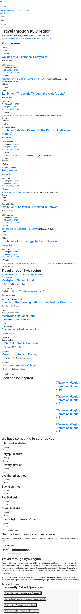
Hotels (11, 275)
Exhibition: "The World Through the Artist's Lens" (33, 93)
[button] (3, 20)
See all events (8, 267)
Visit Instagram (8, 546)
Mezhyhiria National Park (18, 280)
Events (2, 10)
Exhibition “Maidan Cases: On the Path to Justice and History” (37, 132)
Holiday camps (28, 275)
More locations (8, 374)
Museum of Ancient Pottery (20, 354)
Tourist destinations (43, 38)
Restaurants (18, 275)
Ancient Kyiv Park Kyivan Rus (21, 329)
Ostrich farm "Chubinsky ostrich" (23, 291)
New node (38, 275)
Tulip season (10, 170)
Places (7, 10)
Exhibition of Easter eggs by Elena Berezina (30, 241)
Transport (28, 554)
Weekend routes (30, 38)
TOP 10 (7, 38)
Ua (1, 27)
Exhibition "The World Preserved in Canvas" (30, 207)
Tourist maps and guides (15, 554)
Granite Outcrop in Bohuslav (20, 343)
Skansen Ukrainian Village (19, 365)
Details (5, 450)
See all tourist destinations (13, 530)
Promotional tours (17, 10)
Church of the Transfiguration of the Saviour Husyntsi (37, 302)
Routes (26, 10)
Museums (5, 275)
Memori (7, 6)
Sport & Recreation (17, 38)
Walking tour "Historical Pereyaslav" (25, 57)
